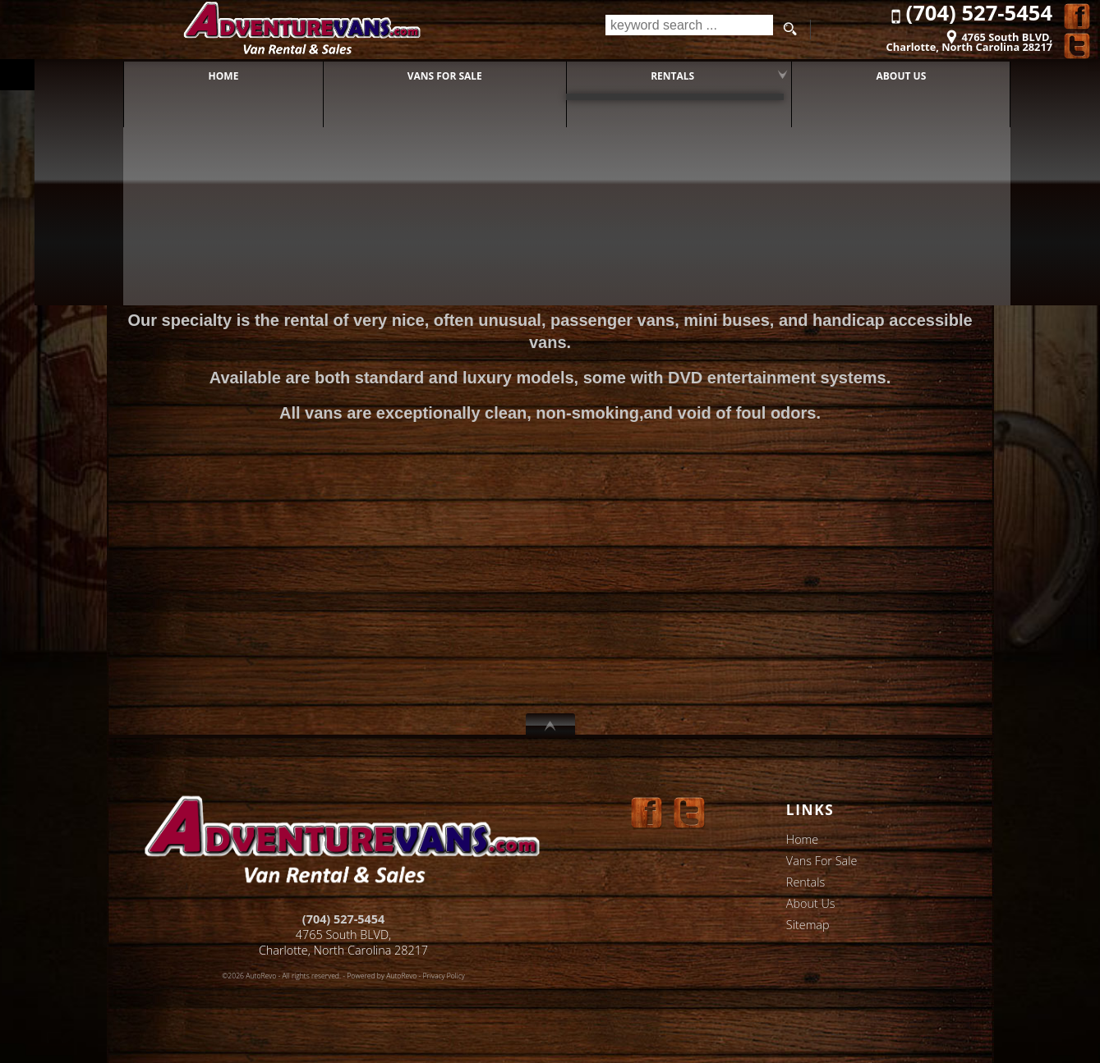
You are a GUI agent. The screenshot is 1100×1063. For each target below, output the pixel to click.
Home (802, 839)
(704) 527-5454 (343, 919)
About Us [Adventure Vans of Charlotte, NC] (884, 73)
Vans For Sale (822, 860)
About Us (810, 903)
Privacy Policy (444, 976)
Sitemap (808, 924)
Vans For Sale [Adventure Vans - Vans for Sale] (427, 73)
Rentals (655, 73)
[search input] (687, 29)
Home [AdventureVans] (206, 73)
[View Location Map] (948, 37)
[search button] (789, 29)
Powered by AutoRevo (382, 976)
